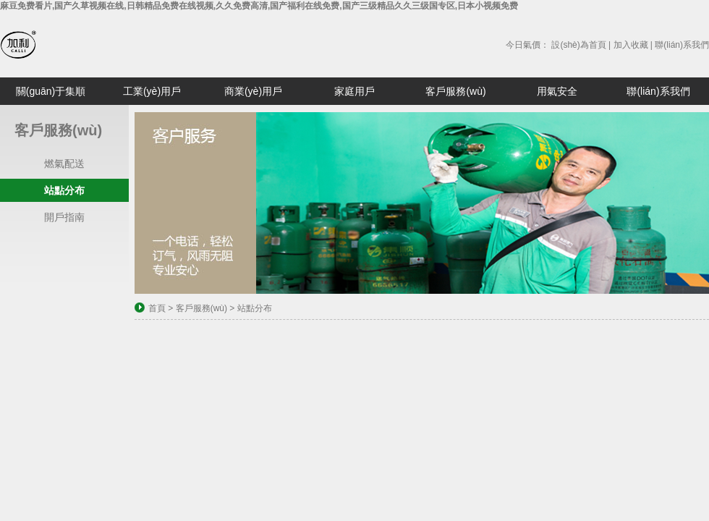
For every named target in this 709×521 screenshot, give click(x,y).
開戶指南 (64, 217)
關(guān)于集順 (50, 91)
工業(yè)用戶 (152, 91)
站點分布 (64, 190)
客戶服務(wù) (455, 91)
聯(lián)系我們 (682, 45)
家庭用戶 (354, 91)
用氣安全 (557, 91)
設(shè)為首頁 (578, 45)
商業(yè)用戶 (253, 91)
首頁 (157, 308)
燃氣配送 (64, 163)
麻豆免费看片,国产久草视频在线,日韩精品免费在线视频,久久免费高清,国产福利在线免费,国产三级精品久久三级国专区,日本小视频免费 (259, 6)
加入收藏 (631, 45)
